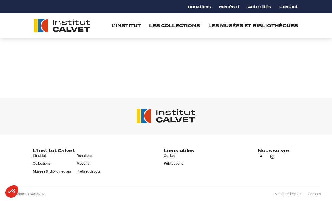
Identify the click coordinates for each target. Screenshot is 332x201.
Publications (173, 163)
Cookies (314, 194)
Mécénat (229, 6)
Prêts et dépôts (88, 171)
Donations (199, 6)
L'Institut (39, 155)
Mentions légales (288, 194)
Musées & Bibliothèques (52, 171)
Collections (41, 163)
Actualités (259, 6)
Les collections (174, 26)
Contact (288, 6)
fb (261, 156)
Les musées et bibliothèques (253, 26)
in (272, 156)
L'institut (126, 26)
